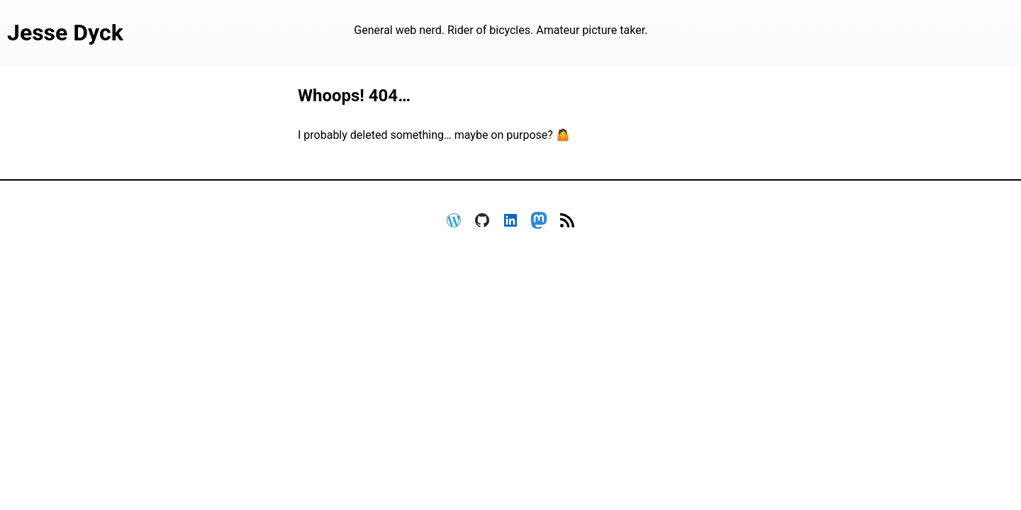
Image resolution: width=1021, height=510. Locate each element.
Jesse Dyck (65, 32)
